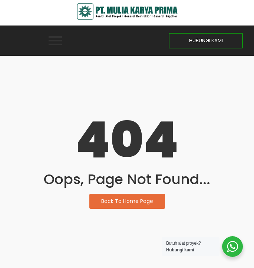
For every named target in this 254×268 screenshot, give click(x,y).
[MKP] (127, 11)
